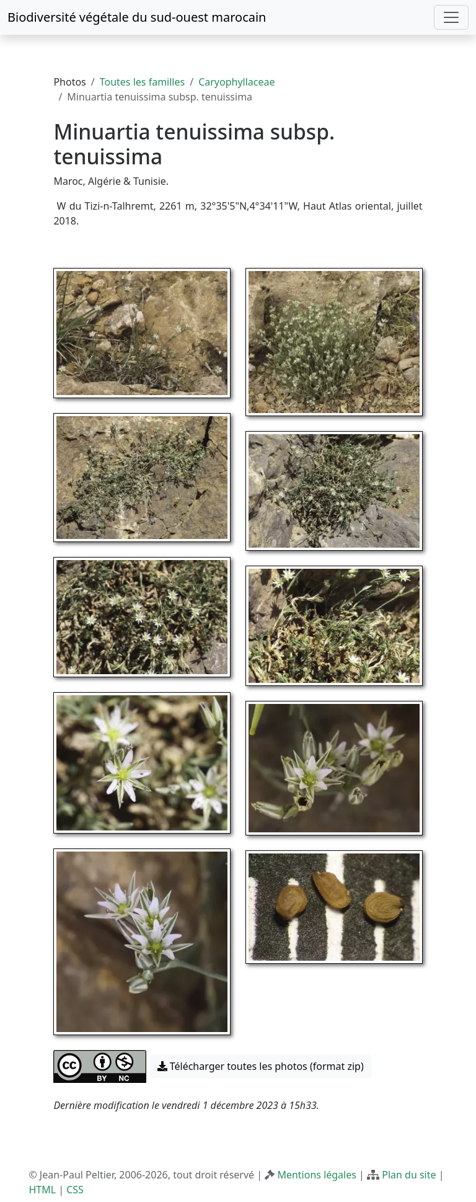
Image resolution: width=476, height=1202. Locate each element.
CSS (75, 1189)
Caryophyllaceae (236, 82)
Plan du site (409, 1175)
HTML (42, 1189)
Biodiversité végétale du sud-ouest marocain (136, 17)
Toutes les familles (142, 82)
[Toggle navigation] (451, 17)
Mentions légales (316, 1175)
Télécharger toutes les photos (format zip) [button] (260, 1066)
